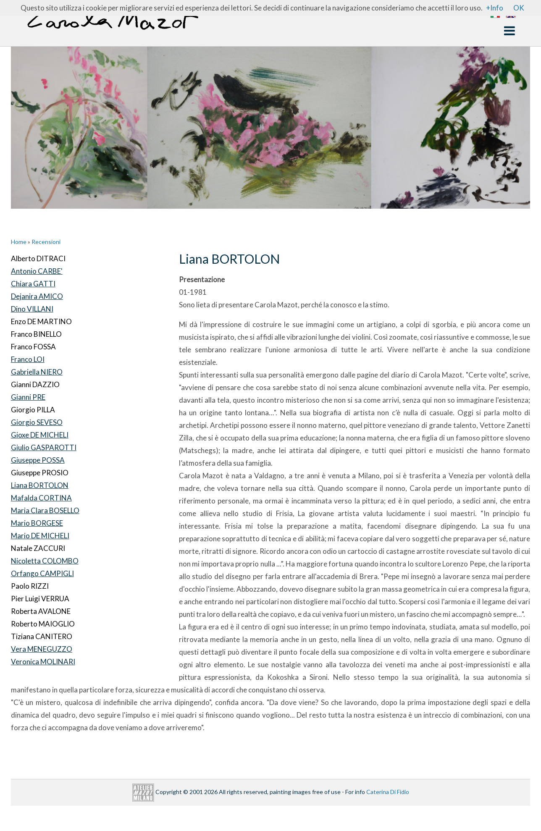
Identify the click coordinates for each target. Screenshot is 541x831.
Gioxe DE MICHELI (39, 434)
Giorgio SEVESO (37, 422)
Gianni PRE (28, 397)
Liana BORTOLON (39, 485)
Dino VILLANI (32, 308)
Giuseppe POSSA (38, 460)
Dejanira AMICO (37, 296)
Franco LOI (28, 359)
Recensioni (46, 241)
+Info (494, 7)
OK (518, 7)
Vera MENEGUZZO (41, 649)
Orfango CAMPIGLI (42, 573)
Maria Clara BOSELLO (45, 510)
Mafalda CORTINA (41, 497)
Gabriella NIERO (37, 371)
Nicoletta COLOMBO (45, 560)
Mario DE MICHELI (40, 535)
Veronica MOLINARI (43, 661)
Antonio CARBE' (37, 271)
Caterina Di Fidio (387, 791)
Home (18, 241)
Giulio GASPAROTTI (43, 447)
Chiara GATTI (33, 283)
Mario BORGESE (37, 523)
